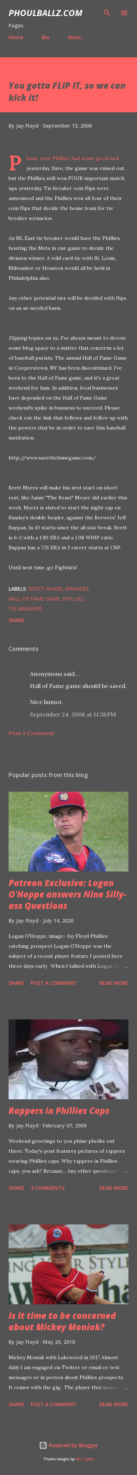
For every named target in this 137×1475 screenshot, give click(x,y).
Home (16, 37)
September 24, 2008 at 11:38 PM (73, 714)
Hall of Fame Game (34, 598)
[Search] (107, 13)
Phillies (73, 598)
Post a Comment (32, 732)
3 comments (48, 1187)
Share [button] (16, 620)
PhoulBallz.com (45, 13)
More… (76, 37)
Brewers (76, 588)
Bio (46, 37)
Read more (114, 983)
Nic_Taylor (85, 1459)
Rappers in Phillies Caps (59, 1110)
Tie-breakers (26, 608)
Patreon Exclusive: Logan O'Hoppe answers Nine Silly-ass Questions (67, 894)
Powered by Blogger (68, 1445)
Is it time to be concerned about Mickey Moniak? (62, 1321)
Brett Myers (45, 588)
